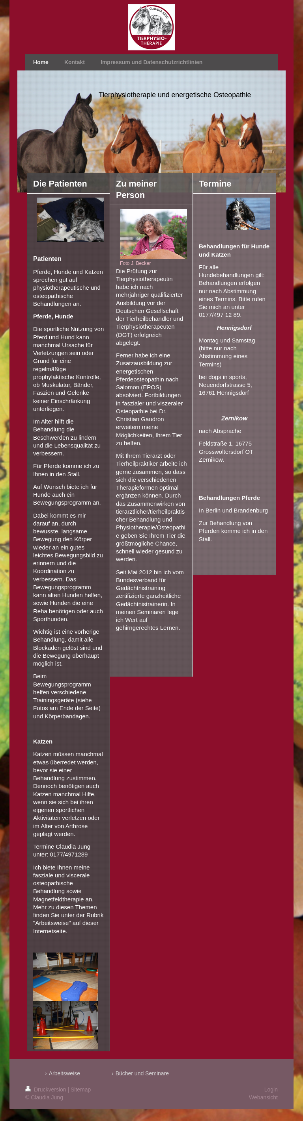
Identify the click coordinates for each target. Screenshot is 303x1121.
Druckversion (46, 1089)
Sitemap (81, 1089)
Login (271, 1089)
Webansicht (263, 1097)
